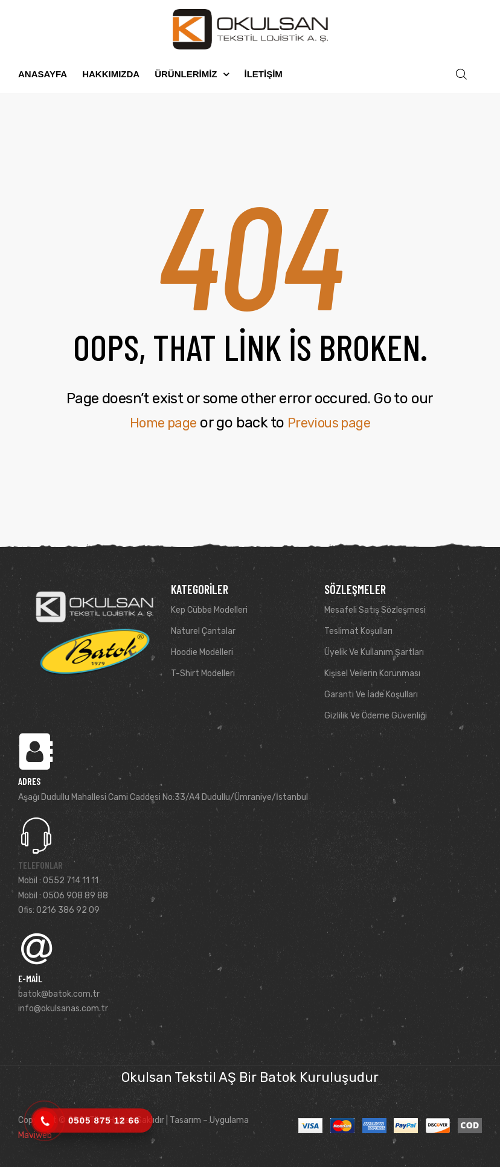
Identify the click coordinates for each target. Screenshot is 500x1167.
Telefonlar (40, 865)
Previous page (332, 422)
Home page (159, 422)
